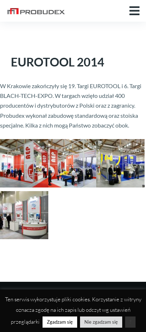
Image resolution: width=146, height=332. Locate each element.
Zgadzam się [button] (60, 322)
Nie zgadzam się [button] (101, 322)
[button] (134, 11)
